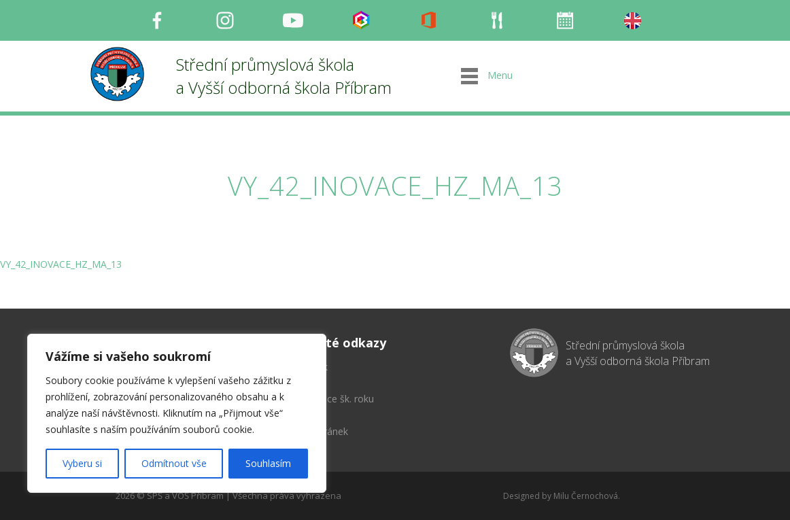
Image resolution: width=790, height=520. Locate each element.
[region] (176, 413)
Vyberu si (82, 463)
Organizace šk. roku (331, 398)
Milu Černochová (585, 496)
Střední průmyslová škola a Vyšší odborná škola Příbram (284, 76)
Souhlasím (268, 463)
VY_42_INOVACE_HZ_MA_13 (61, 264)
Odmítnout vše (174, 463)
